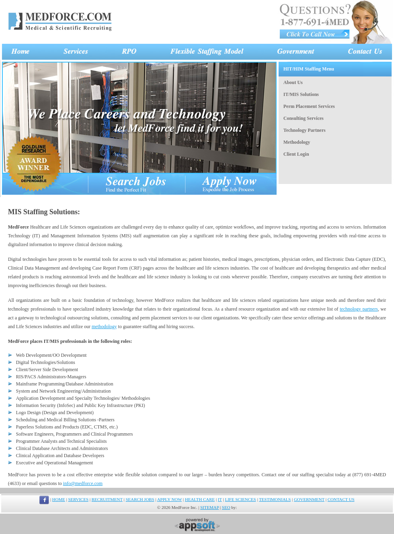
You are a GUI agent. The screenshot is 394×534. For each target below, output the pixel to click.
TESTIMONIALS (275, 499)
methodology (104, 326)
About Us (292, 82)
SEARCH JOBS (140, 499)
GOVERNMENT (309, 499)
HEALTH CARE (200, 499)
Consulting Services (303, 118)
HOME (58, 499)
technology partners (359, 309)
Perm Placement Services (309, 106)
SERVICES (78, 499)
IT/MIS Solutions (301, 94)
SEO (226, 507)
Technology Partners (304, 130)
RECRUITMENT (107, 499)
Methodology (296, 142)
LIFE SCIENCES (240, 499)
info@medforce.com (82, 483)
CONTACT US (341, 499)
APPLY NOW (169, 499)
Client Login (296, 154)
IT (220, 499)
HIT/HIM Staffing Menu (308, 69)
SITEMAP (209, 507)
